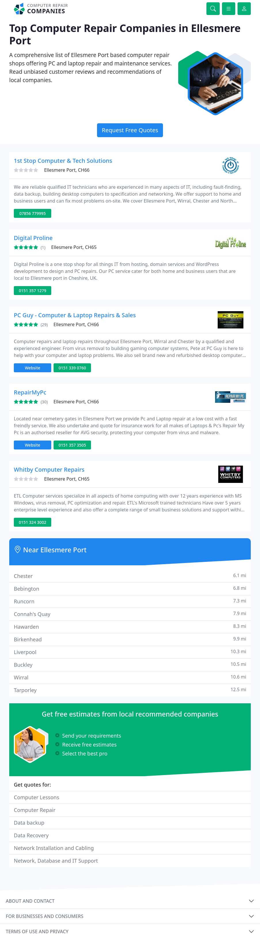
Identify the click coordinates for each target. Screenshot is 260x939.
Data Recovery (31, 835)
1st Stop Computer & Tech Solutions (63, 161)
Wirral (130, 677)
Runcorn (130, 601)
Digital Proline (33, 238)
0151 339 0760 (72, 368)
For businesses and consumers (44, 916)
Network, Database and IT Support (56, 860)
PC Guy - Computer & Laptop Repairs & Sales (75, 315)
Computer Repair (35, 809)
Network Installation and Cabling (54, 847)
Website (32, 368)
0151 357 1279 (32, 290)
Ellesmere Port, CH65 (74, 247)
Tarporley (130, 690)
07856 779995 (32, 213)
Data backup (29, 822)
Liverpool (130, 651)
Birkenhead (130, 639)
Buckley (130, 664)
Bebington (130, 588)
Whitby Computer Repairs (49, 469)
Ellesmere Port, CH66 (67, 170)
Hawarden (130, 626)
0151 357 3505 (72, 445)
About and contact (30, 901)
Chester (130, 575)
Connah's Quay (130, 613)
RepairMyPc (30, 392)
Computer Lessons (36, 797)
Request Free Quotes (130, 130)
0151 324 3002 (32, 522)
